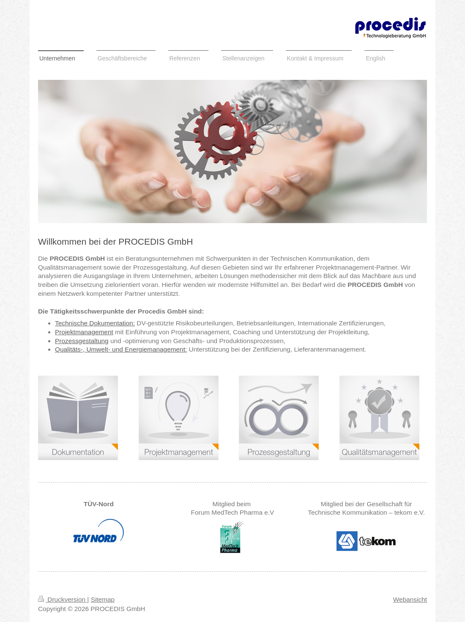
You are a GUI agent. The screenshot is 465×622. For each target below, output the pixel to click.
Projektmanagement (84, 332)
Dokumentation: (112, 323)
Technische (72, 323)
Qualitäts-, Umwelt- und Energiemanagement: (121, 349)
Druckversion (62, 599)
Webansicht (410, 599)
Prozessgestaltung (82, 340)
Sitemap (103, 599)
